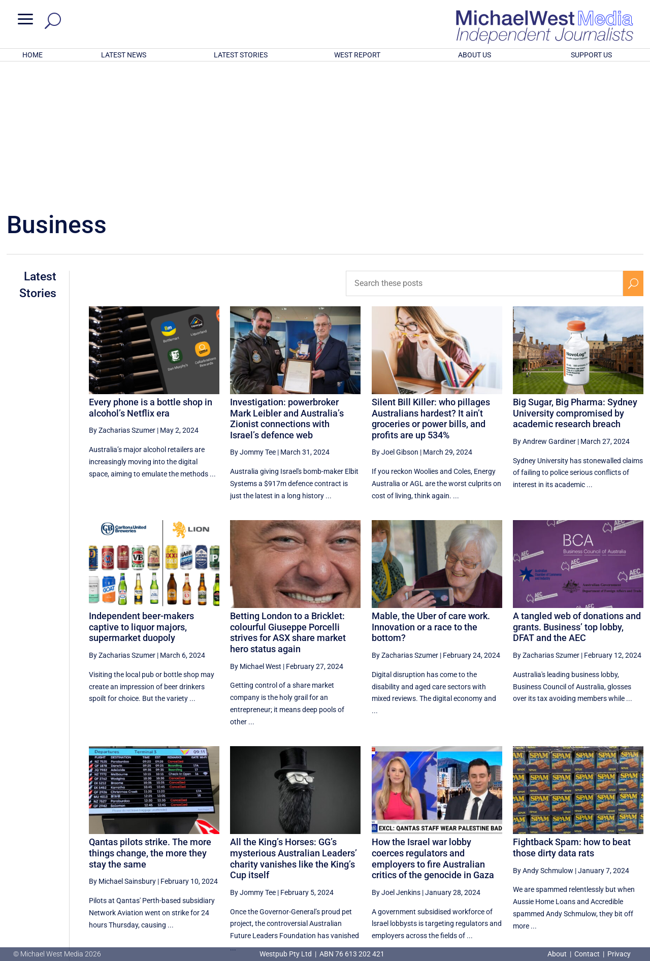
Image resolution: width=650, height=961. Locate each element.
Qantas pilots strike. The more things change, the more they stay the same (150, 719)
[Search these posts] (484, 150)
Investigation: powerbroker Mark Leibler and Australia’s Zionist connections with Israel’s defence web (287, 285)
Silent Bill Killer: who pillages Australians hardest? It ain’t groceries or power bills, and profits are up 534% (431, 285)
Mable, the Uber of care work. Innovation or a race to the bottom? (431, 493)
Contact (587, 954)
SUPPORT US (591, 55)
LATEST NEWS (123, 55)
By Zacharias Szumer (122, 297)
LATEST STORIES (241, 55)
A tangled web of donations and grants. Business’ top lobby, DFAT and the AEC (577, 493)
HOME (32, 55)
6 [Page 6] (547, 860)
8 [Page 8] (590, 860)
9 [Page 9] (612, 860)
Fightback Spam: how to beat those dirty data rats (572, 714)
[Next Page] (633, 860)
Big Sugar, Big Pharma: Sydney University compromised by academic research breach (575, 280)
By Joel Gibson (395, 319)
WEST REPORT (357, 55)
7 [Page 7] (569, 860)
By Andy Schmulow (543, 737)
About (557, 954)
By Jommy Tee (253, 319)
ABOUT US (474, 55)
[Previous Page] (504, 860)
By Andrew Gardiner (544, 308)
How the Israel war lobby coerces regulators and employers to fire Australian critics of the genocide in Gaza (433, 725)
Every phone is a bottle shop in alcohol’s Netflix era (150, 274)
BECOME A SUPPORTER (597, 895)
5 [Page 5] (525, 860)
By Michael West (255, 533)
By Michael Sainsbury (122, 748)
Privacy (619, 954)
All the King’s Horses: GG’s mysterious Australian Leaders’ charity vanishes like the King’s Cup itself (293, 725)
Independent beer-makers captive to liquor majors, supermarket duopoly (141, 493)
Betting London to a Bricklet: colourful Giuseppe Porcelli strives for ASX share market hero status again (288, 499)
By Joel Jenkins (396, 759)
